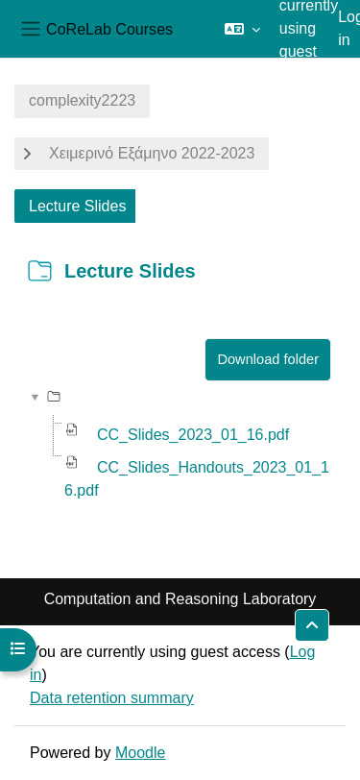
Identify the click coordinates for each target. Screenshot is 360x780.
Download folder (268, 359)
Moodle (140, 752)
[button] (242, 29)
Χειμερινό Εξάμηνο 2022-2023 (151, 153)
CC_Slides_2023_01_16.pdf (193, 435)
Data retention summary (112, 698)
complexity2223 (82, 100)
